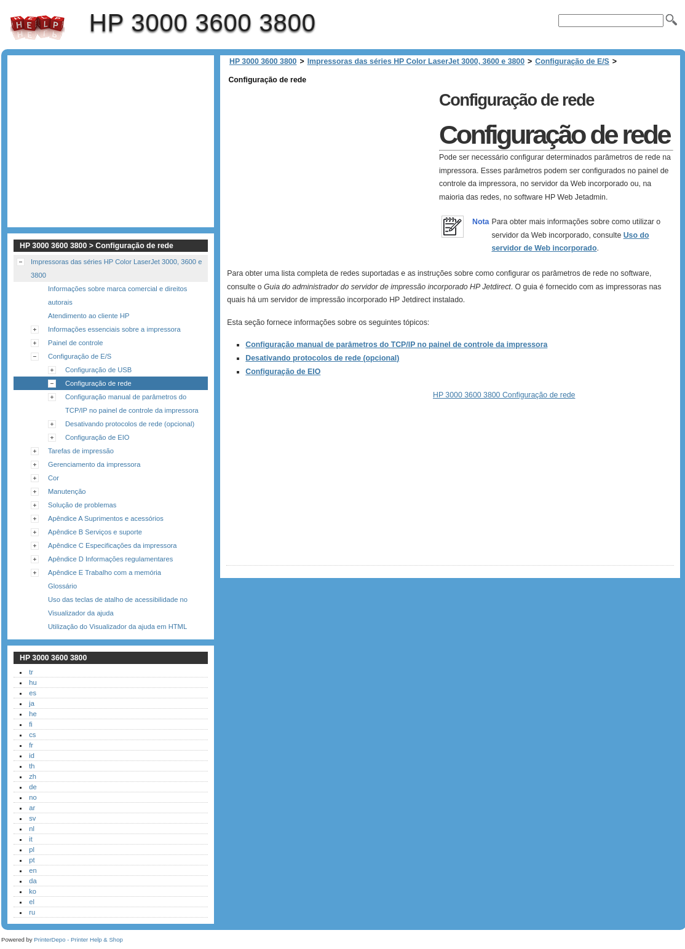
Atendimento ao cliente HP (88, 315)
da (32, 881)
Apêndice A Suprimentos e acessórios (106, 518)
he (32, 713)
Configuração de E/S (572, 61)
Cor (53, 478)
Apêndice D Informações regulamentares (110, 559)
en (32, 870)
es (32, 693)
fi (31, 724)
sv (32, 818)
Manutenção (67, 491)
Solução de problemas (82, 505)
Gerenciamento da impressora (94, 464)
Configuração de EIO (282, 371)
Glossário (62, 586)
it (31, 839)
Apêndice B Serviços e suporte (95, 532)
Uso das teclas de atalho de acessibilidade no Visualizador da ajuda (118, 606)
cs (32, 734)
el (31, 901)
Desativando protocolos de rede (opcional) (322, 358)
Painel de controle (75, 342)
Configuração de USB (98, 369)
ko (32, 891)
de (32, 787)
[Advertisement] (329, 173)
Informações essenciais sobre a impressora (114, 329)
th (31, 766)
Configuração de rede (98, 383)
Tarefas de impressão (81, 451)
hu (32, 682)
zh (32, 776)
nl (31, 828)
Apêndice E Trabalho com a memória (104, 572)
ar (32, 807)
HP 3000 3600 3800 (37, 27)
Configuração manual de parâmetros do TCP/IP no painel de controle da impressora (396, 344)
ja (31, 703)
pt (31, 860)
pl (31, 849)
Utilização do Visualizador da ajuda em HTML (117, 626)
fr (31, 745)
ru (32, 912)
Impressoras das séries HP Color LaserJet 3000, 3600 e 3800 (416, 61)
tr (31, 672)
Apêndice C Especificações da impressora (112, 545)
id (31, 755)
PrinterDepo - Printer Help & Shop (78, 939)
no (32, 797)
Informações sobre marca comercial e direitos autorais (117, 295)
